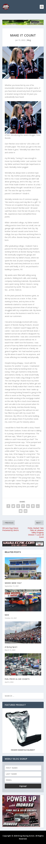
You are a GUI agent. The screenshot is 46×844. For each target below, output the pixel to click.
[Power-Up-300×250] (21, 826)
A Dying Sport (11, 647)
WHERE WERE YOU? (13, 583)
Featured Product (15, 705)
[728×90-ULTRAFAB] (23, 24)
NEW (7, 615)
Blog (29, 40)
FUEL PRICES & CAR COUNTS (17, 679)
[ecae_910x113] (23, 546)
